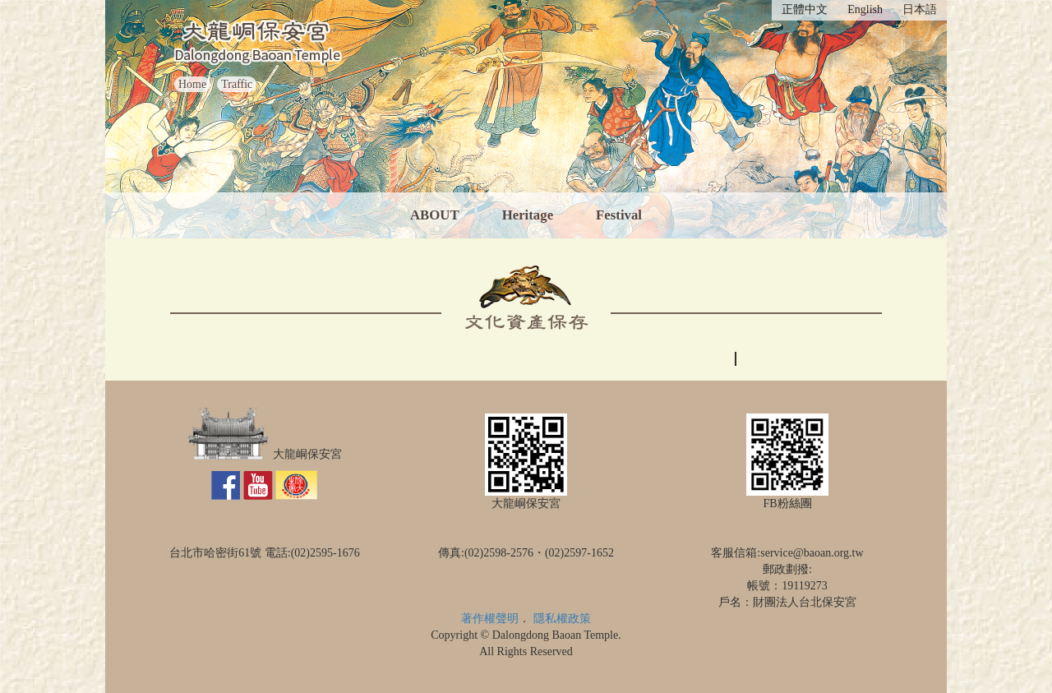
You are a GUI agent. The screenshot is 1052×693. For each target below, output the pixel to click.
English (865, 9)
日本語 (919, 9)
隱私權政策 (562, 618)
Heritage (527, 215)
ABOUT (434, 215)
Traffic (236, 84)
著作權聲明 (490, 618)
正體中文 (805, 9)
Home (192, 84)
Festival (619, 215)
